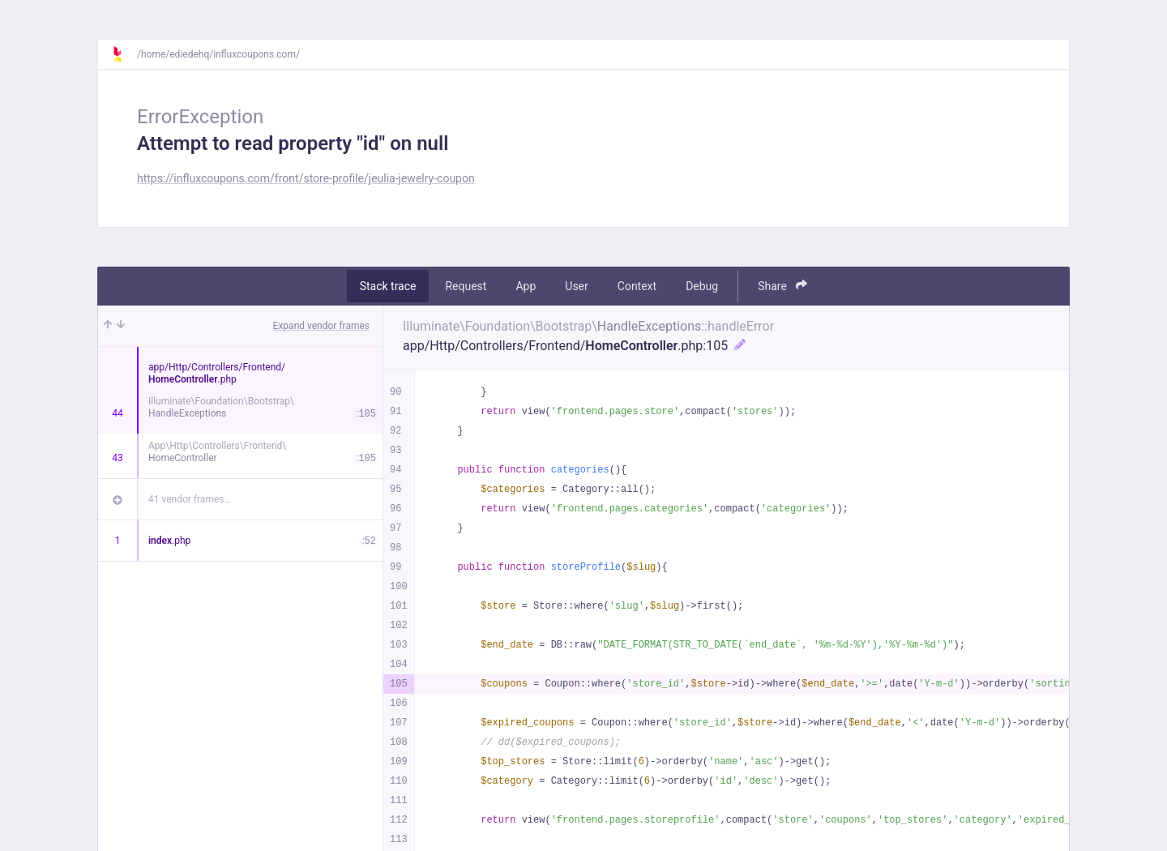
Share (782, 286)
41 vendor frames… (189, 499)
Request (465, 286)
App (525, 286)
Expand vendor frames (321, 325)
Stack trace (388, 286)
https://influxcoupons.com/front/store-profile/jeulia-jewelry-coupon (306, 178)
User (576, 286)
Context (637, 286)
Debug (702, 286)
